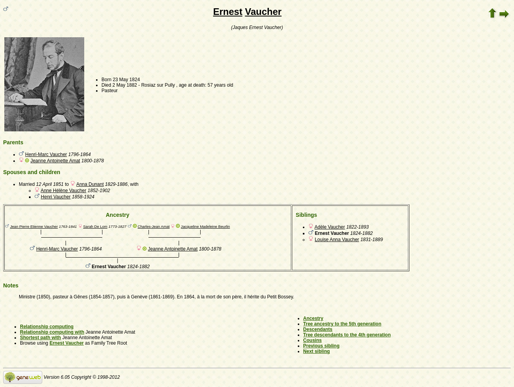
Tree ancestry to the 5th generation (342, 324)
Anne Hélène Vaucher (64, 190)
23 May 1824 (126, 79)
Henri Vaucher (56, 197)
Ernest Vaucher (66, 343)
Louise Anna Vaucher (337, 239)
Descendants (318, 329)
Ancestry (313, 318)
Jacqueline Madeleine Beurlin (205, 226)
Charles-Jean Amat (154, 226)
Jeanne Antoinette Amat (55, 161)
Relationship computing (47, 326)
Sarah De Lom (95, 226)
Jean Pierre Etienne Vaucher (34, 226)
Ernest (228, 11)
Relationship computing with (52, 332)
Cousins (312, 340)
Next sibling (316, 351)
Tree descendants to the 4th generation (347, 335)
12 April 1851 (49, 184)
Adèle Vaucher (330, 227)
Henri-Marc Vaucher (46, 154)
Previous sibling (321, 346)
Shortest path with (40, 337)
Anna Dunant (90, 184)
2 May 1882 (124, 85)
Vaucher (263, 11)
